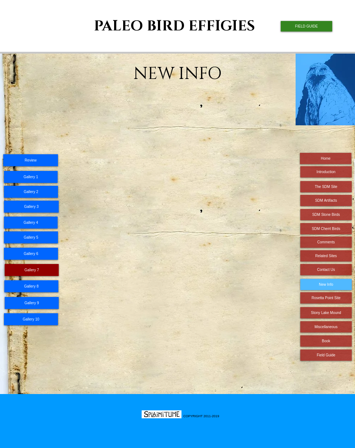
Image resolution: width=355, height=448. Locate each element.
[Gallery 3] (31, 207)
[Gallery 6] (31, 254)
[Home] (325, 158)
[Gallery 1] (31, 177)
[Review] (30, 160)
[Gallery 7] (32, 270)
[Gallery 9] (32, 303)
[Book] (326, 341)
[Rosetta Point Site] (326, 297)
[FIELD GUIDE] (306, 26)
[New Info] (326, 284)
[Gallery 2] (31, 192)
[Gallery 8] (31, 286)
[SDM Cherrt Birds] (326, 228)
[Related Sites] (326, 255)
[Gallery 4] (31, 223)
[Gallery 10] (31, 319)
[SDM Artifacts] (326, 200)
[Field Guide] (326, 355)
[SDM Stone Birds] (326, 214)
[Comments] (326, 242)
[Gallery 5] (31, 237)
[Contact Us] (326, 269)
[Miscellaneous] (326, 326)
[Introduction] (326, 171)
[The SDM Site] (326, 186)
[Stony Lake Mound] (326, 312)
